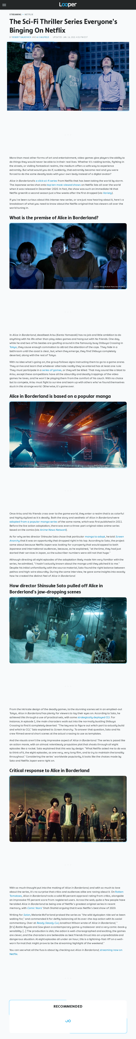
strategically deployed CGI (94, 717)
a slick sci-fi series (46, 181)
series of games (52, 370)
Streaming (15, 14)
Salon (26, 915)
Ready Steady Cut (47, 923)
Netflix (29, 14)
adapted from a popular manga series (33, 521)
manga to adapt (95, 536)
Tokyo (13, 347)
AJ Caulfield (43, 37)
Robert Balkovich (21, 37)
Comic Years (34, 908)
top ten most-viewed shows (64, 185)
